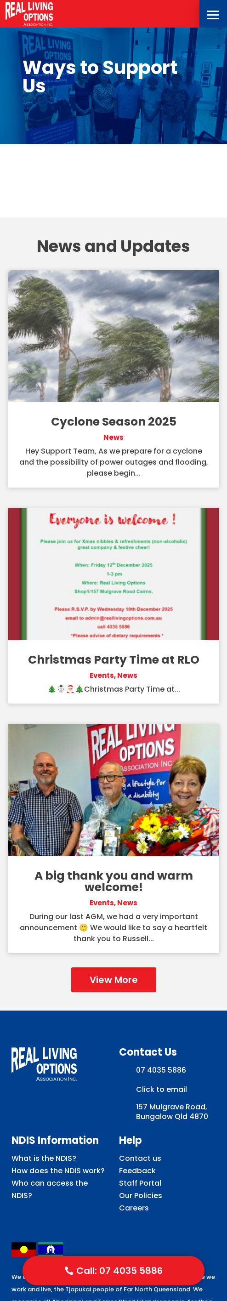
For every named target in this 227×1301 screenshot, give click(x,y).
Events (102, 675)
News (113, 437)
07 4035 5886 (161, 1070)
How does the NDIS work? (58, 1170)
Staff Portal (140, 1183)
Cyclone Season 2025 (113, 422)
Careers (134, 1208)
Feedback (137, 1170)
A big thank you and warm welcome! (113, 881)
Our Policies (140, 1195)
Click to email (161, 1089)
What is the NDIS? (43, 1158)
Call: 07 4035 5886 (119, 1270)
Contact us (140, 1158)
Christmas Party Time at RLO (113, 660)
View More (114, 979)
